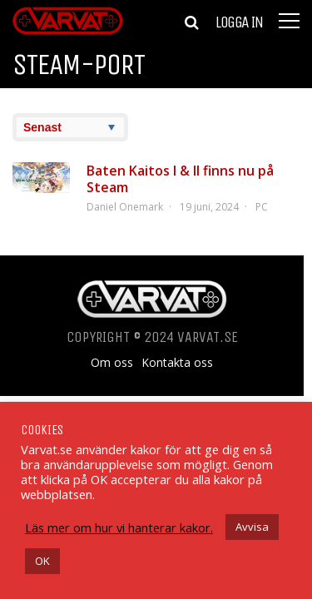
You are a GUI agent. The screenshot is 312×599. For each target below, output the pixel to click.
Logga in (238, 22)
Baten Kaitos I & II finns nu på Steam (180, 178)
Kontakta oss (177, 363)
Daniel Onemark (125, 207)
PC (261, 207)
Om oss (112, 363)
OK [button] (42, 560)
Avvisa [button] (252, 526)
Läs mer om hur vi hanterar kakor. (119, 527)
